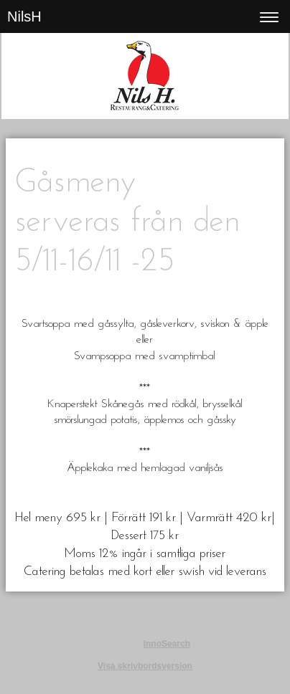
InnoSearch (167, 644)
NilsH (24, 16)
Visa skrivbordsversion (145, 666)
